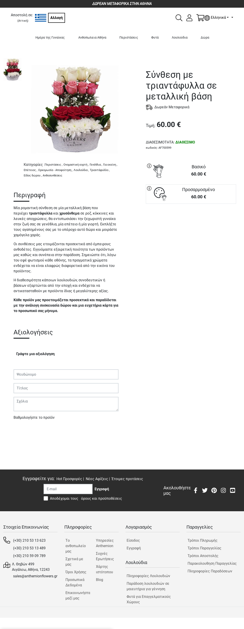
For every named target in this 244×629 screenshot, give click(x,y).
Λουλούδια (180, 37)
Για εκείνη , (110, 164)
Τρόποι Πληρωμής (203, 540)
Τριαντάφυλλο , (100, 170)
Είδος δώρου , (33, 175)
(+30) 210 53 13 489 (29, 548)
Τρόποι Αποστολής (203, 556)
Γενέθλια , (96, 164)
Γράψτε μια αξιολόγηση (35, 354)
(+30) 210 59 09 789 (29, 556)
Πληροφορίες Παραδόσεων (210, 571)
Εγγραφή (134, 548)
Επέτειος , (30, 170)
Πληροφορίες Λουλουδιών (148, 576)
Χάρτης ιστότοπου (104, 569)
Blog (99, 580)
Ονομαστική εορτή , (76, 164)
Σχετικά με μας (74, 562)
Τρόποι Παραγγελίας (204, 548)
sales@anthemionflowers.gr (35, 576)
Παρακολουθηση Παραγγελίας (212, 563)
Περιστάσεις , (54, 164)
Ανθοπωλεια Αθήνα (92, 37)
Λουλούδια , (81, 170)
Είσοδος (133, 540)
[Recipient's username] (68, 489)
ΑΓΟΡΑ (191, 220)
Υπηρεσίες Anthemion (105, 543)
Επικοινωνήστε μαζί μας (76, 595)
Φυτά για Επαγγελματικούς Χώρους (149, 599)
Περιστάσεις (128, 37)
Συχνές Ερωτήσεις (105, 556)
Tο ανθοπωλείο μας (75, 545)
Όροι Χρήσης (75, 572)
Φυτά (155, 37)
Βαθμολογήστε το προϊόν (34, 417)
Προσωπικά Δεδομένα (74, 582)
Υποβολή (23, 430)
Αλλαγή (56, 18)
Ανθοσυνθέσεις (52, 175)
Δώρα (205, 37)
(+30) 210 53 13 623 (29, 540)
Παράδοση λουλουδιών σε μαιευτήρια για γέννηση (148, 586)
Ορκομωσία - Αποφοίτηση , (55, 170)
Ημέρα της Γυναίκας (50, 37)
